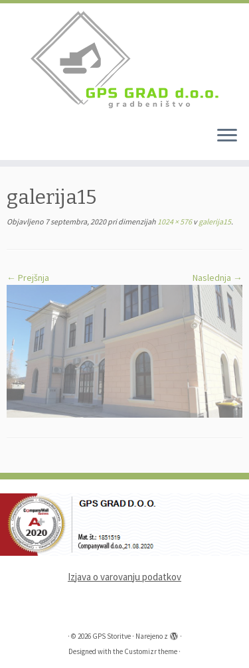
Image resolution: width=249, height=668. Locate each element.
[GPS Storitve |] (124, 59)
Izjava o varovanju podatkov (124, 576)
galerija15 (214, 221)
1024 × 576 (174, 221)
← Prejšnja (28, 278)
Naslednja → (217, 278)
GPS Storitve (111, 636)
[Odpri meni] (227, 136)
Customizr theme (150, 651)
